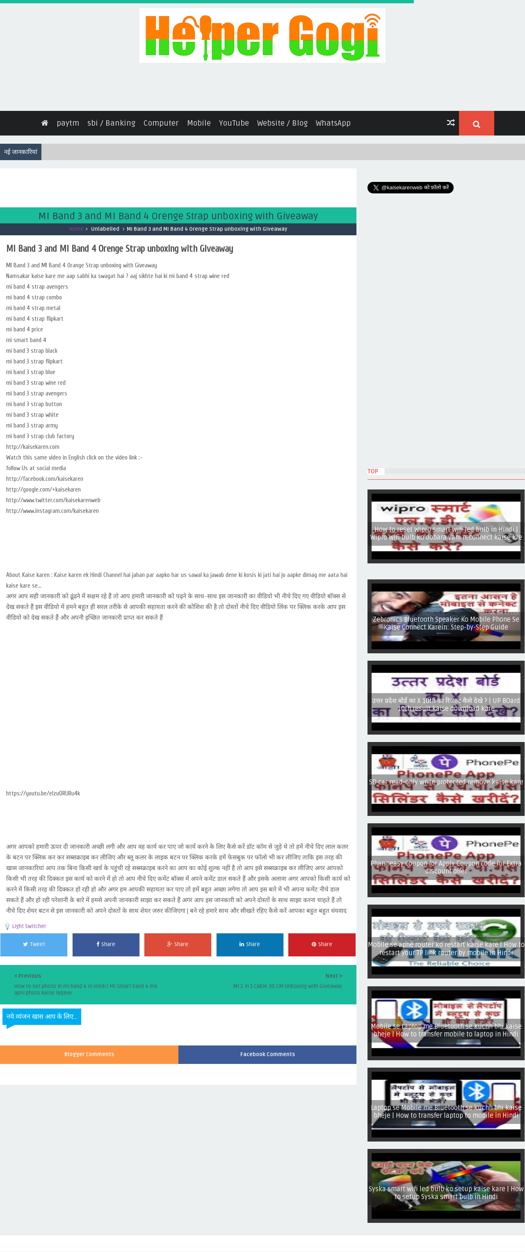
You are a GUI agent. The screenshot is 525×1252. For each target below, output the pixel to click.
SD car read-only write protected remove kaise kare (446, 778)
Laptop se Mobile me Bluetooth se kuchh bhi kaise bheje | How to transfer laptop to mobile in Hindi (446, 1108)
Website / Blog (282, 119)
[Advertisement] (149, 182)
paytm (68, 119)
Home (76, 225)
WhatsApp (333, 119)
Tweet (34, 940)
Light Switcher (29, 922)
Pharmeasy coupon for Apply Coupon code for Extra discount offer (446, 863)
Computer (161, 119)
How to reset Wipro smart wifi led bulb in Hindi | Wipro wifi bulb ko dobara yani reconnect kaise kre (446, 529)
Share (105, 940)
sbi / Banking (111, 119)
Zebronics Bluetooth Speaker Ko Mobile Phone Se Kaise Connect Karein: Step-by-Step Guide (446, 619)
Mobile (199, 119)
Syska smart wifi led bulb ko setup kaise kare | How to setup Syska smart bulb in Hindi (446, 1189)
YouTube (234, 119)
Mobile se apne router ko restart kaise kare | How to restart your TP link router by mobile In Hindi (446, 945)
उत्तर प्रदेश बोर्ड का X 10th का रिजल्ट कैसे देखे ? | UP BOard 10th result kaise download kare (446, 701)
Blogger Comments (89, 1051)
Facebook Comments (267, 1051)
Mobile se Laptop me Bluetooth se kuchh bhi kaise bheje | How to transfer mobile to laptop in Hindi (446, 1026)
